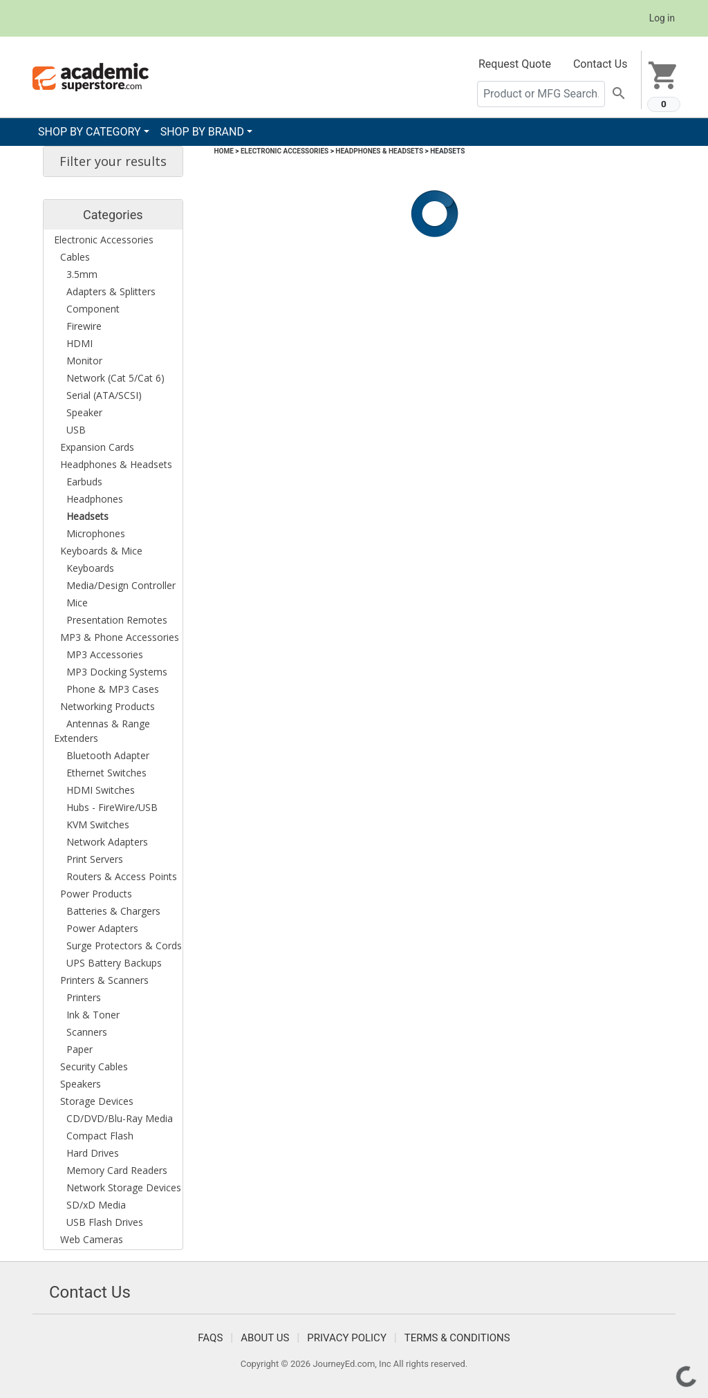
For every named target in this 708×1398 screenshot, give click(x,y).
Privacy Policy (346, 1338)
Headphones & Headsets (379, 151)
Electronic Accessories (284, 151)
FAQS (210, 1338)
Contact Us (600, 64)
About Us (265, 1338)
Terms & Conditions (457, 1338)
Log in (662, 18)
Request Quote (514, 64)
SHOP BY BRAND (202, 131)
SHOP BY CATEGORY (89, 131)
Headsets (447, 151)
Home (224, 151)
